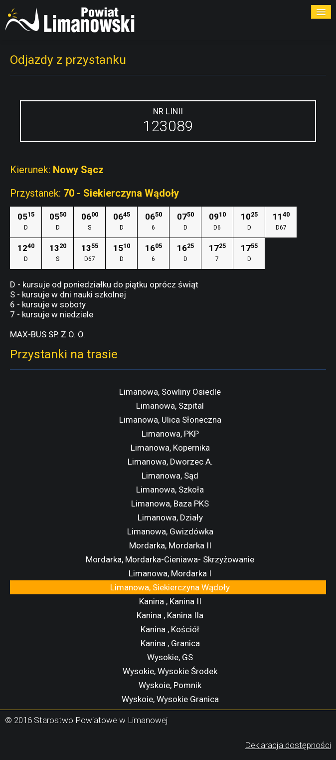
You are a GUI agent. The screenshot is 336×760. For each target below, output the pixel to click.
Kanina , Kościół (170, 629)
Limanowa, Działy (170, 517)
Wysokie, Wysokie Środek (170, 671)
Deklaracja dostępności (288, 745)
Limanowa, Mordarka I (170, 573)
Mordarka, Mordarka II (170, 545)
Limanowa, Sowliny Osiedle (170, 392)
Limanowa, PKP (170, 434)
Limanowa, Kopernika (170, 448)
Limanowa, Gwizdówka (170, 531)
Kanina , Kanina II (170, 601)
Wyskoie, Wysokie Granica (170, 699)
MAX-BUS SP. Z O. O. (47, 334)
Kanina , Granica (170, 643)
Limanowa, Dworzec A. (170, 462)
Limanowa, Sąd (170, 476)
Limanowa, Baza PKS (170, 503)
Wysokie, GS (170, 657)
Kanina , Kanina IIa (170, 615)
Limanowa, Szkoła (170, 490)
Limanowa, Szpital (170, 406)
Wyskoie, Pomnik (170, 685)
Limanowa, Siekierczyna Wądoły (170, 587)
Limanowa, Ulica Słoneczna (170, 420)
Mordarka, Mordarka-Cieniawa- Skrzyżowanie (170, 559)
